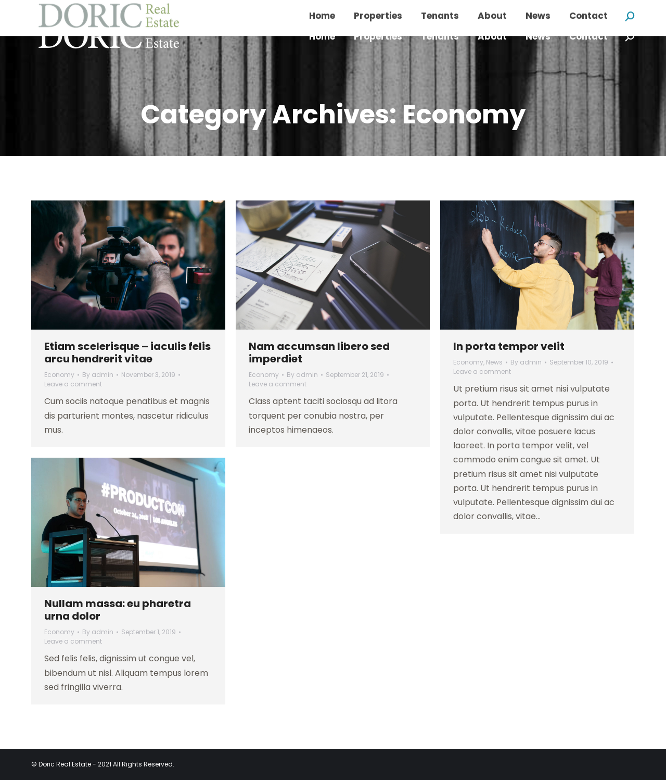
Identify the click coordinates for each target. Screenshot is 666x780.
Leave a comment (73, 384)
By (97, 374)
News (494, 362)
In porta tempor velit (509, 346)
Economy (59, 374)
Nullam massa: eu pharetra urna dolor (117, 609)
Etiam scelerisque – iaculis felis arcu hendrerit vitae (127, 352)
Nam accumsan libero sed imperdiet (319, 352)
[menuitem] (322, 36)
